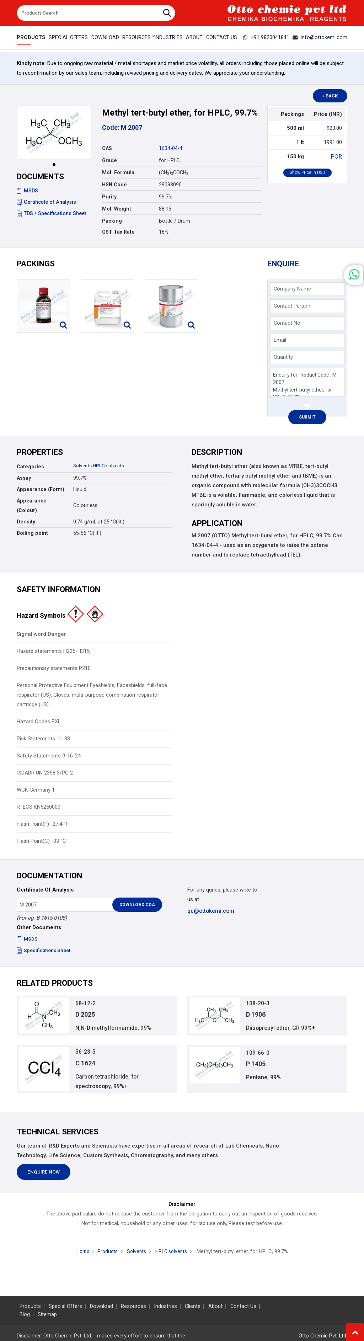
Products (30, 37)
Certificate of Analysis (46, 202)
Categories (30, 466)
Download (104, 37)
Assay (24, 478)
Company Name (292, 289)
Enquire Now (43, 1176)
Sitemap (47, 1314)
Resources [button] (136, 37)
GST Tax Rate (118, 232)
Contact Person (292, 306)
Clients (192, 1306)
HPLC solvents (110, 465)
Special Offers (66, 37)
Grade (109, 160)
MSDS (27, 190)
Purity (109, 196)
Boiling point (32, 533)
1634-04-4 (170, 148)
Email (280, 340)
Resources (133, 1306)
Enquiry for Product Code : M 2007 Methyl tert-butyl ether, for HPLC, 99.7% (307, 382)
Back (333, 96)
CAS (107, 148)
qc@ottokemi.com (210, 911)
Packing (112, 221)
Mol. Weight (116, 209)
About (195, 37)
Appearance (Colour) (32, 505)
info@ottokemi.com (321, 37)
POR (337, 156)
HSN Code (114, 184)
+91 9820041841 (270, 37)
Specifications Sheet (44, 950)
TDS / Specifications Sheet (51, 213)
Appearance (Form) (40, 489)
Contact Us (222, 37)
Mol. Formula (118, 172)
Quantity (283, 357)
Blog (25, 1314)
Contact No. (287, 323)
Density (26, 522)
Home (80, 1255)
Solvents (83, 465)
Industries (168, 37)
